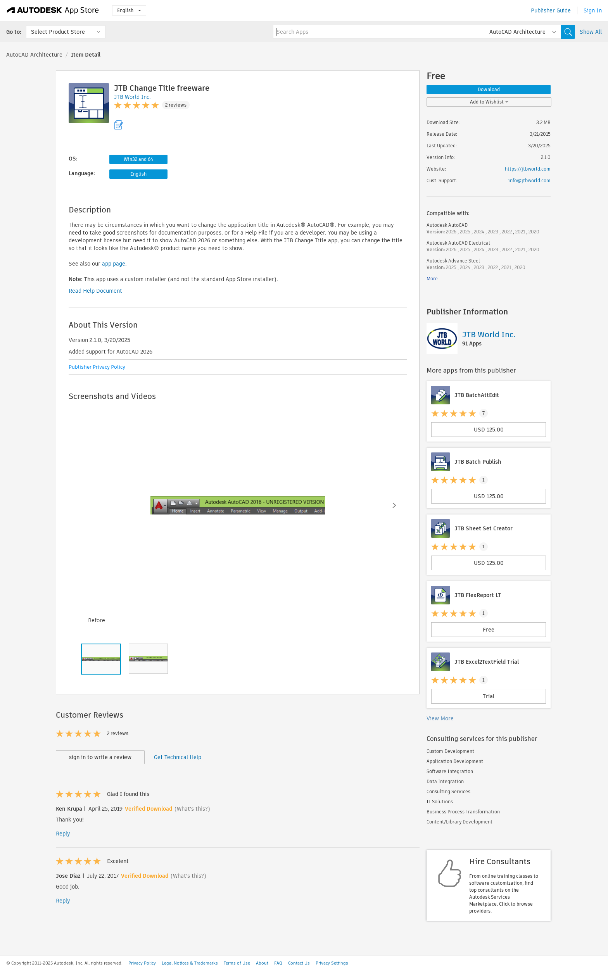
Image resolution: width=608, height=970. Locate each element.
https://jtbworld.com (528, 169)
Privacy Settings (332, 963)
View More (440, 718)
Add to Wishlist (489, 101)
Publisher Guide (551, 10)
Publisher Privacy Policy (97, 367)
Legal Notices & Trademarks (190, 963)
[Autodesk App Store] (53, 10)
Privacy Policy (142, 963)
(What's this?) (192, 809)
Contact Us (299, 963)
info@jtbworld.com (529, 180)
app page (113, 264)
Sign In (593, 10)
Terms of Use (237, 963)
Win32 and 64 (138, 159)
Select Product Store (58, 32)
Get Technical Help (177, 757)
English (129, 10)
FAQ (278, 963)
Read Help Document (95, 291)
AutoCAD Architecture (34, 55)
